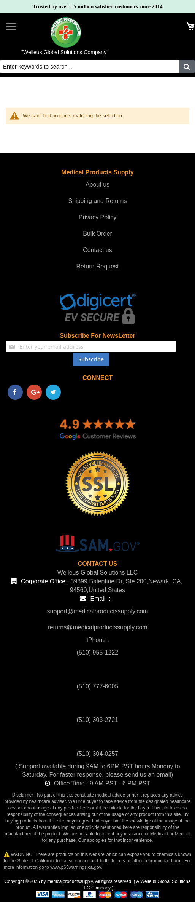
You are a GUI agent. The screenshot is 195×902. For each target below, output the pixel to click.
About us (97, 184)
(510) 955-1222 (97, 652)
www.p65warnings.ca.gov (75, 867)
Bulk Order (97, 233)
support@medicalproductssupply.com (97, 611)
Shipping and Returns (97, 201)
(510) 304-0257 (97, 753)
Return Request (97, 266)
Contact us (97, 250)
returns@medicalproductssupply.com (97, 627)
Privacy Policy (98, 217)
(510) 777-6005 (97, 686)
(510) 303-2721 (97, 720)
